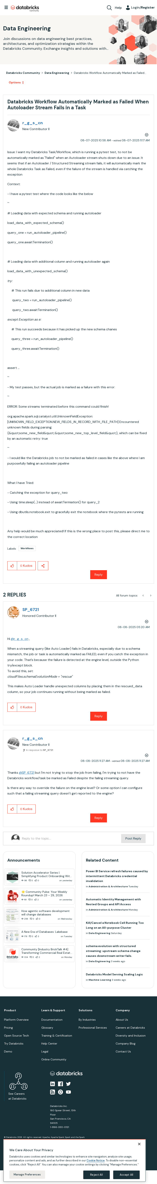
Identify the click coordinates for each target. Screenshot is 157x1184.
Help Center (49, 1043)
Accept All (126, 1174)
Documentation (52, 1019)
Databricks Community (25, 8)
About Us (122, 1019)
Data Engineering (57, 73)
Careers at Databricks (130, 1027)
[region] (74, 1160)
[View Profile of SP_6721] (30, 609)
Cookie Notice (96, 1160)
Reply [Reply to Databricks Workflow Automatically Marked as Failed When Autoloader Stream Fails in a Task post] (98, 574)
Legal (44, 1051)
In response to (39, 750)
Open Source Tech (16, 1035)
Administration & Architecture (108, 886)
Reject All (96, 1174)
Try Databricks (13, 1043)
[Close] (139, 1144)
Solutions (85, 1010)
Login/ (143, 7)
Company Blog (125, 1043)
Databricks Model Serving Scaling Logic (114, 974)
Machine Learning (100, 980)
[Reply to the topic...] (71, 838)
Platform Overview (16, 1019)
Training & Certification (56, 1035)
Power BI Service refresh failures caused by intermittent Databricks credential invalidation (117, 876)
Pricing (8, 1027)
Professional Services (93, 1027)
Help (118, 8)
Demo (8, 1051)
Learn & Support (53, 1010)
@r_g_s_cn (19, 639)
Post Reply (133, 838)
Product (10, 1010)
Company (123, 1010)
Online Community (53, 1059)
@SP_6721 (26, 772)
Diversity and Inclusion (131, 1035)
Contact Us (123, 1051)
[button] (12, 565)
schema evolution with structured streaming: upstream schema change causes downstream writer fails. (113, 951)
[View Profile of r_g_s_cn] (32, 122)
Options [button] (15, 82)
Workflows (27, 548)
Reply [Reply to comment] (98, 716)
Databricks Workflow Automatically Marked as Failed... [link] (110, 73)
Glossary (47, 1027)
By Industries (87, 1019)
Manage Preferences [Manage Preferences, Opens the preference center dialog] (27, 1174)
